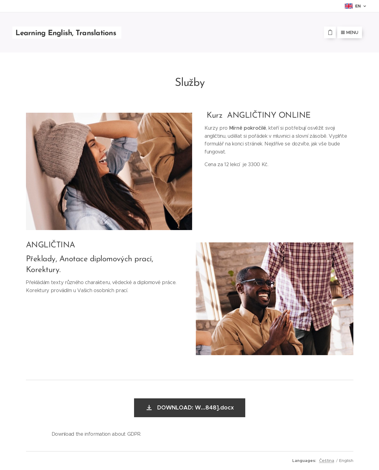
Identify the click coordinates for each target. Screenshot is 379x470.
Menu (349, 32)
